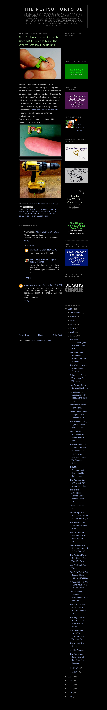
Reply (26, 240)
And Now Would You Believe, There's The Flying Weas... (79, 575)
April (72, 332)
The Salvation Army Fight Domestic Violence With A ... (78, 424)
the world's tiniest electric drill (45, 110)
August (73, 316)
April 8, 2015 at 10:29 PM (46, 250)
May (72, 328)
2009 (70, 696)
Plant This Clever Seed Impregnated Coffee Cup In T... (79, 548)
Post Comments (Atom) (41, 341)
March (73, 336)
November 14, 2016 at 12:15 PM (48, 285)
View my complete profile (80, 128)
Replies (30, 246)
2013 (70, 681)
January (74, 672)
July (72, 320)
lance (32, 250)
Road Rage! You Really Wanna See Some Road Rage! (79, 515)
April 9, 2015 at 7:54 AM (43, 261)
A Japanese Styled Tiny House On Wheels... (78, 378)
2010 (70, 693)
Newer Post (24, 335)
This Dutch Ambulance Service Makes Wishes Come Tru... (77, 496)
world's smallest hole (37, 216)
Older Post (57, 335)
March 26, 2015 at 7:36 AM (47, 232)
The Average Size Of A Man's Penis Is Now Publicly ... (78, 483)
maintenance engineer (42, 212)
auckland (44, 209)
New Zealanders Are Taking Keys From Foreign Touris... (79, 585)
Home (40, 335)
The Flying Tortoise (53, 9)
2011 (70, 689)
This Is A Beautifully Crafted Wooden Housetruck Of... (78, 447)
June (72, 324)
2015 (70, 309)
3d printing (32, 209)
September (75, 312)
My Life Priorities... (78, 650)
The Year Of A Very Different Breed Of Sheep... (78, 525)
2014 (70, 677)
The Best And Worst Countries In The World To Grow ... (78, 558)
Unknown (28, 285)
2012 (70, 685)
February (74, 668)
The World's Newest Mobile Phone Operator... (78, 368)
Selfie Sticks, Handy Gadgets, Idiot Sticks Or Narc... (78, 415)
